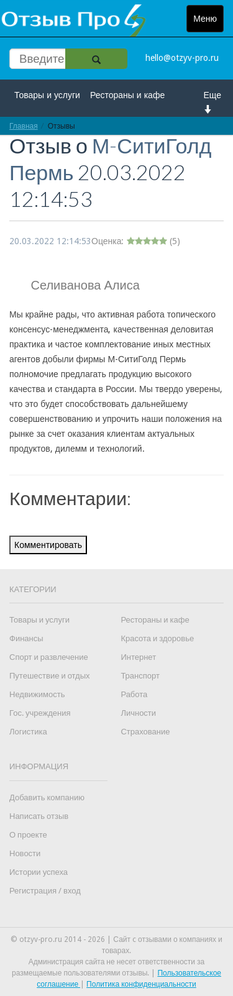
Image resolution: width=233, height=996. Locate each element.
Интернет (138, 657)
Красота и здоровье (157, 638)
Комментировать (48, 545)
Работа (134, 694)
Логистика (28, 731)
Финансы (26, 638)
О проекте (28, 834)
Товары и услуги (47, 95)
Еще (213, 101)
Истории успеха (38, 872)
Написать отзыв (38, 816)
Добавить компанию (47, 797)
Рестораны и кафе (127, 95)
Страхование (145, 731)
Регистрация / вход (45, 890)
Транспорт (140, 675)
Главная (23, 125)
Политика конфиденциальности (141, 984)
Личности (138, 713)
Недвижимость (37, 694)
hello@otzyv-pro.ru (182, 58)
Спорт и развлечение (48, 657)
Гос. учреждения (39, 713)
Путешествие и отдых (49, 675)
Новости (24, 853)
